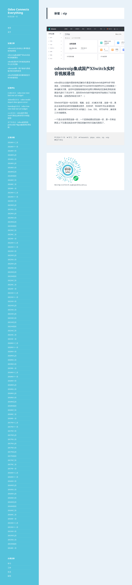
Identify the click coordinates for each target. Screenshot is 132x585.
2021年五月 (12, 322)
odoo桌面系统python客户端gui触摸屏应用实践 (19, 124)
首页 (9, 28)
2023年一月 (12, 239)
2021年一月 (12, 339)
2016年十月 (12, 481)
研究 (9, 576)
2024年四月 (12, 176)
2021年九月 (12, 305)
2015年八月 (12, 540)
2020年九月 (12, 356)
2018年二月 (12, 414)
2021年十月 (12, 301)
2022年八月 (12, 259)
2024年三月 (12, 180)
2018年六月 (12, 397)
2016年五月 (12, 502)
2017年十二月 (13, 423)
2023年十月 (12, 201)
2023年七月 (12, 213)
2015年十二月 (13, 523)
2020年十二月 (13, 343)
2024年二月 (12, 184)
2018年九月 (12, 385)
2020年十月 (12, 351)
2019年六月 (12, 364)
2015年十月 (12, 531)
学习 (9, 563)
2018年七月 (12, 393)
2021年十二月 (13, 293)
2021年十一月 (13, 297)
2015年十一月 (13, 527)
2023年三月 (12, 230)
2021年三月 (12, 331)
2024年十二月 (13, 142)
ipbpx (92, 137)
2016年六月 (12, 498)
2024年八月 (12, 159)
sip (103, 137)
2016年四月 (12, 506)
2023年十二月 (13, 193)
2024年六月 (12, 167)
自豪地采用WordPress (78, 185)
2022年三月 (12, 280)
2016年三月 (12, 510)
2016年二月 (12, 514)
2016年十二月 (13, 473)
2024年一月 (12, 188)
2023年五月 (12, 222)
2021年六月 (12, 318)
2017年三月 (12, 460)
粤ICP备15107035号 (61, 185)
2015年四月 (12, 544)
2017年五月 (12, 452)
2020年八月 (12, 360)
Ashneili (11, 99)
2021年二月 (12, 335)
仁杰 (9, 93)
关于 (9, 32)
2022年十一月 (13, 247)
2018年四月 (12, 406)
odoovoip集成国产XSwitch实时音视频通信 (84, 71)
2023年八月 (12, 209)
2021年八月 (12, 310)
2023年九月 (12, 205)
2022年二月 (12, 285)
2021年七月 (12, 314)
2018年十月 (12, 381)
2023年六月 (12, 218)
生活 (9, 572)
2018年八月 (12, 389)
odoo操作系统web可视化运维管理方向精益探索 (18, 115)
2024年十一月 (13, 147)
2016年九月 (12, 485)
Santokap (11, 106)
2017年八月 (12, 439)
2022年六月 (12, 268)
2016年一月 (12, 519)
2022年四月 (12, 276)
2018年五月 (12, 402)
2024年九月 (12, 155)
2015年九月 (12, 535)
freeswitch (84, 137)
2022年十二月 (13, 243)
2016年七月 (12, 494)
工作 (9, 567)
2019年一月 (12, 368)
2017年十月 (12, 431)
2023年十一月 (13, 197)
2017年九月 (12, 435)
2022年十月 (12, 251)
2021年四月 (12, 326)
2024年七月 (12, 163)
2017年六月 (12, 448)
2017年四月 (12, 456)
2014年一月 (12, 548)
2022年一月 (12, 289)
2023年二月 (12, 234)
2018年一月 (12, 418)
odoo (98, 137)
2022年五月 (12, 272)
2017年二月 (12, 464)
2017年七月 (12, 443)
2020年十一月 (13, 347)
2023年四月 (12, 226)
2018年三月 (12, 410)
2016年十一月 (13, 477)
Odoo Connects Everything (18, 11)
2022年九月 (12, 255)
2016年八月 (12, 489)
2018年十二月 (13, 372)
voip (107, 137)
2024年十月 (12, 151)
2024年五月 (12, 172)
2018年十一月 (13, 377)
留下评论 (59, 140)
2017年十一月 (13, 427)
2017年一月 (12, 468)
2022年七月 (12, 264)
